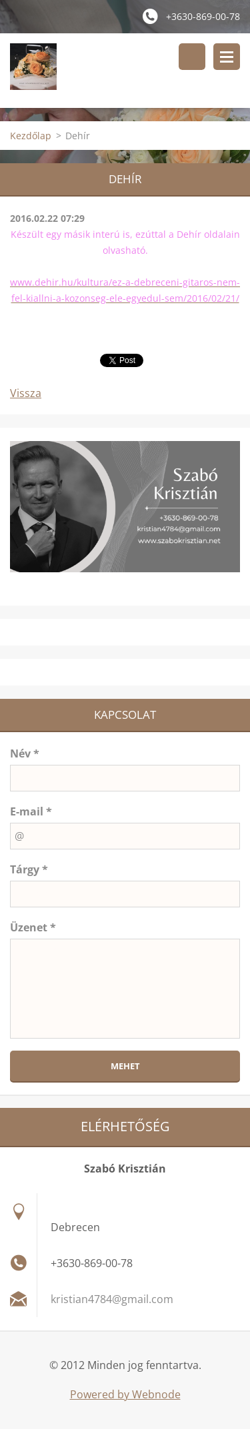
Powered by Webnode (125, 1394)
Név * (24, 753)
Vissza (25, 393)
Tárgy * (29, 869)
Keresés (192, 56)
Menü (226, 56)
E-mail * (31, 811)
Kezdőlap (30, 135)
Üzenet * (33, 927)
